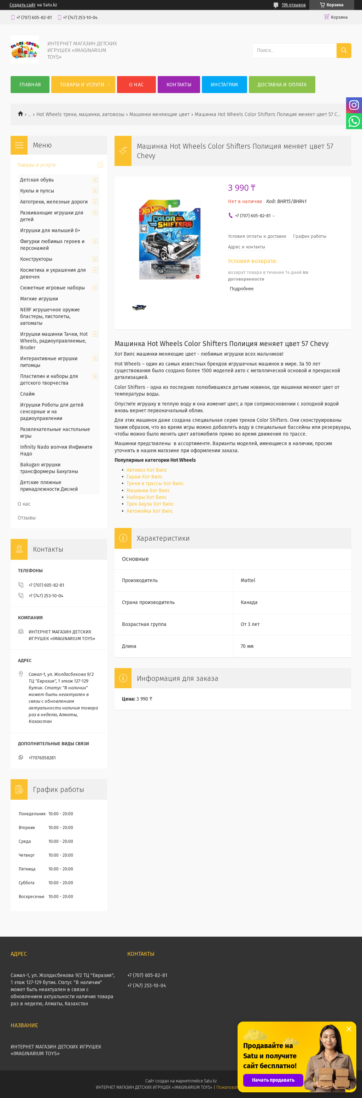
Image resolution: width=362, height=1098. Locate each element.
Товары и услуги (82, 85)
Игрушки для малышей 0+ (50, 231)
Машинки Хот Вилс (148, 491)
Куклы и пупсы (37, 191)
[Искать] (344, 50)
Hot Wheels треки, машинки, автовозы (80, 114)
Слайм (27, 394)
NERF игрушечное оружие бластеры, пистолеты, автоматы (50, 316)
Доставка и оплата (282, 85)
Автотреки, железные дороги (54, 202)
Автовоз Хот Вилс (147, 470)
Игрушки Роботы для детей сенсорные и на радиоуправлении (51, 411)
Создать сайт (22, 4)
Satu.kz (210, 1081)
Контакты (179, 85)
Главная (30, 85)
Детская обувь (37, 180)
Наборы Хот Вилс (147, 497)
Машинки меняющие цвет (159, 114)
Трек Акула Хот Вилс (150, 504)
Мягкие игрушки (39, 299)
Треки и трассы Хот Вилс (155, 484)
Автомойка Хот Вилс (150, 511)
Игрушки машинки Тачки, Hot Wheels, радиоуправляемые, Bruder (54, 341)
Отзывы (27, 518)
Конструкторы (36, 259)
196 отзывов (294, 4)
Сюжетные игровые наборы (52, 288)
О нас (136, 85)
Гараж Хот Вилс (145, 477)
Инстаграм (224, 85)
